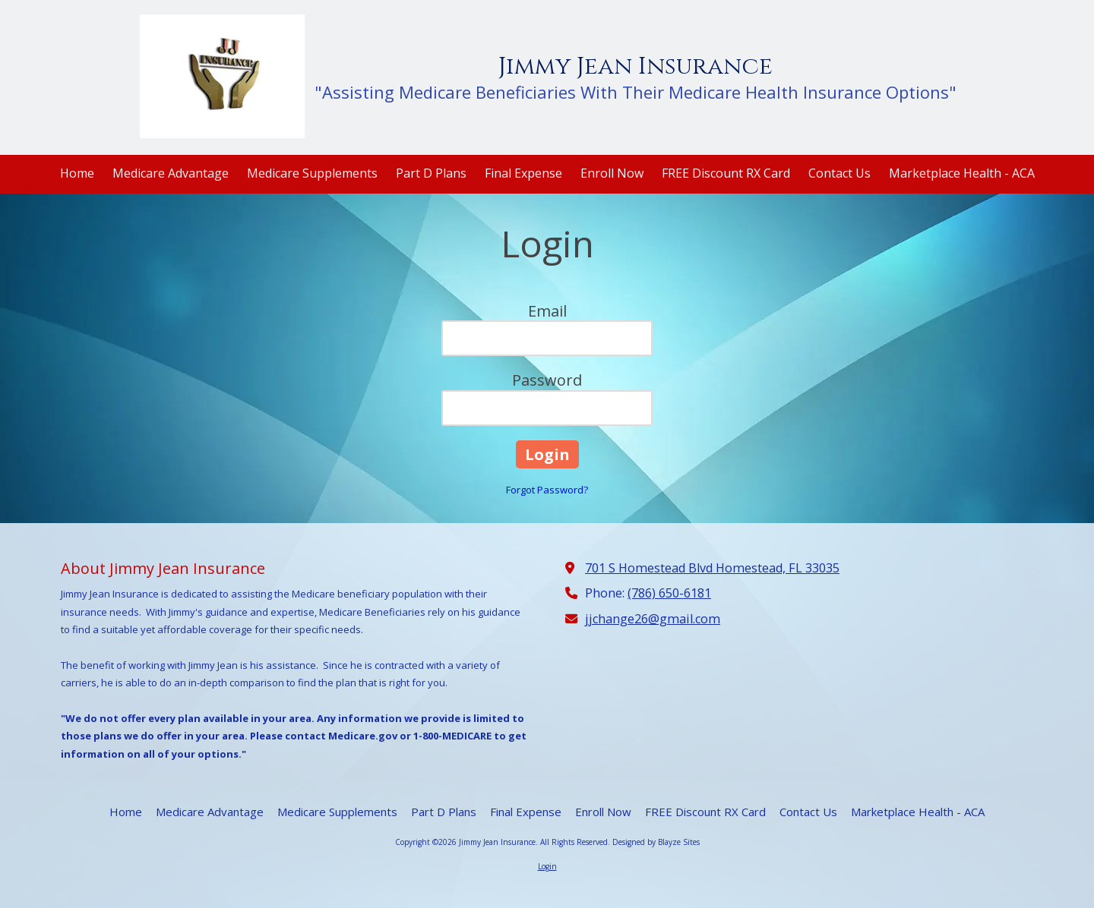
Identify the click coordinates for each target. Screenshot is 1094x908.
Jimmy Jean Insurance (635, 66)
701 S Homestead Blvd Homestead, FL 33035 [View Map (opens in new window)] (712, 568)
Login (547, 866)
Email (547, 311)
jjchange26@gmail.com (652, 618)
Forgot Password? (547, 490)
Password (547, 380)
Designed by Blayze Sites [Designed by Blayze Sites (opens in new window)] (656, 842)
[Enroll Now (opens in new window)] (612, 174)
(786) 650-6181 (669, 593)
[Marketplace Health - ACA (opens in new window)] (962, 174)
